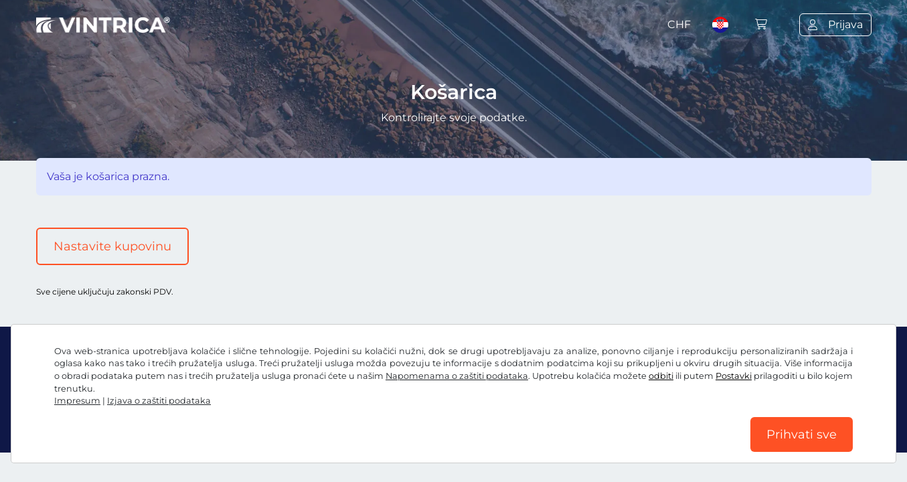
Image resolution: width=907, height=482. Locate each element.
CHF (679, 24)
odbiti (661, 376)
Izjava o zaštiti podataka (159, 401)
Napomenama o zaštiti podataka (457, 376)
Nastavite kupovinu (112, 246)
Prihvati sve (801, 434)
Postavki (734, 376)
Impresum (77, 401)
